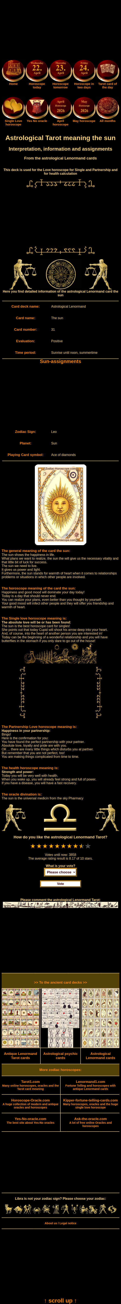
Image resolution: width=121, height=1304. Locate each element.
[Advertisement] (60, 30)
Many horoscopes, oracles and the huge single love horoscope (90, 1104)
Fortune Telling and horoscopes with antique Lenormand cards (90, 1085)
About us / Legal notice (60, 1223)
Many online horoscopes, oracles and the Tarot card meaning (30, 1085)
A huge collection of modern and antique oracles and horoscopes (30, 1104)
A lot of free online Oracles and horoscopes (90, 1122)
